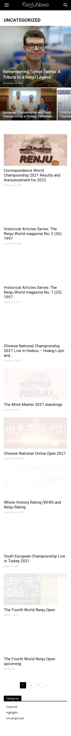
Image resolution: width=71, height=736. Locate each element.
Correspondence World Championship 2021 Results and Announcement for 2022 (32, 175)
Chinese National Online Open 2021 (35, 453)
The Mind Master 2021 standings (33, 404)
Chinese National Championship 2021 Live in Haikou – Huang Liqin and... (34, 351)
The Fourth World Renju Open (29, 610)
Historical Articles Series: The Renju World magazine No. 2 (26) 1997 (33, 234)
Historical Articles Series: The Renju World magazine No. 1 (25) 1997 (33, 292)
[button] (65, 5)
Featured (11, 707)
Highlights (12, 712)
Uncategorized (15, 718)
